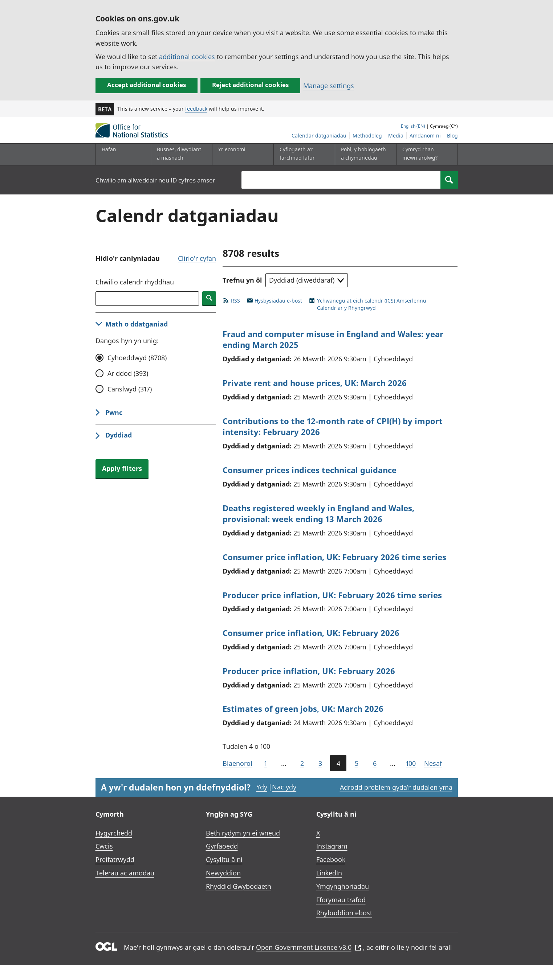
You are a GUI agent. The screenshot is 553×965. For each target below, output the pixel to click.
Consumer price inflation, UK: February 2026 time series (334, 556)
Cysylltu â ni (224, 859)
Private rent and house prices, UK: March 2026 (315, 382)
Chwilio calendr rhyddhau (134, 282)
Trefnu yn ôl (242, 280)
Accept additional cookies (146, 85)
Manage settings (328, 85)
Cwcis (104, 846)
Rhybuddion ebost (344, 912)
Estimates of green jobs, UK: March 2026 (303, 708)
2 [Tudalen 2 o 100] (302, 763)
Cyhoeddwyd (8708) (137, 357)
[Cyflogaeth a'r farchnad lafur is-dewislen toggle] (302, 154)
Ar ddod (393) (127, 373)
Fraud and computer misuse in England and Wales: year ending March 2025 (333, 339)
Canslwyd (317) (129, 389)
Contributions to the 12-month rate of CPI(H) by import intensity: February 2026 (333, 426)
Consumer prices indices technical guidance (310, 469)
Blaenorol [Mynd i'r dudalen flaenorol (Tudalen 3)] (237, 763)
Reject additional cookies (250, 85)
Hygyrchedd (113, 833)
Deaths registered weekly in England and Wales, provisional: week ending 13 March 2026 (318, 513)
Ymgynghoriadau (342, 886)
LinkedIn (329, 872)
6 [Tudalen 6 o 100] (375, 763)
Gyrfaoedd (222, 846)
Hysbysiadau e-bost (278, 300)
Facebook (330, 859)
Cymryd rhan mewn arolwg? (420, 153)
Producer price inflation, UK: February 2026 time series (332, 595)
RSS (235, 300)
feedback (196, 108)
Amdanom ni (425, 135)
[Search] (449, 180)
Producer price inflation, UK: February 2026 (309, 670)
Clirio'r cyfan (197, 258)
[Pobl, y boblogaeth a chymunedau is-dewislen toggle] (364, 154)
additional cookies (187, 56)
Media (395, 135)
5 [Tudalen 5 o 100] (356, 763)
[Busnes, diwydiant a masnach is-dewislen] (180, 154)
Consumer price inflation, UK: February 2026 (311, 632)
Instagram (331, 846)
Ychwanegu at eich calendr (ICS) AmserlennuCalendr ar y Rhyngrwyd (371, 304)
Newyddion (223, 872)
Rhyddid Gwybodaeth (238, 886)
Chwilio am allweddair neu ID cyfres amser (155, 180)
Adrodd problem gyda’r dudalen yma (396, 787)
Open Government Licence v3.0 (308, 947)
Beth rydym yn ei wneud (243, 833)
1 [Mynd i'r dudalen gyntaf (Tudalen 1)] (265, 763)
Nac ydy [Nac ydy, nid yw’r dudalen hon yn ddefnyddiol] (284, 787)
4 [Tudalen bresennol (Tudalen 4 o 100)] (338, 763)
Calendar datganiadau (319, 135)
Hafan (109, 149)
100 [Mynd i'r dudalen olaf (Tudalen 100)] (411, 763)
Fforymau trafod (341, 899)
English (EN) (413, 126)
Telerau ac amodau (124, 872)
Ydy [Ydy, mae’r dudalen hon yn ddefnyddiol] (261, 787)
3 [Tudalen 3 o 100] (320, 763)
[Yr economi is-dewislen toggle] (241, 154)
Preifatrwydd (114, 859)
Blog (452, 135)
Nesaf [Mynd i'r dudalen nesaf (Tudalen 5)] (433, 763)
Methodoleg (367, 135)
